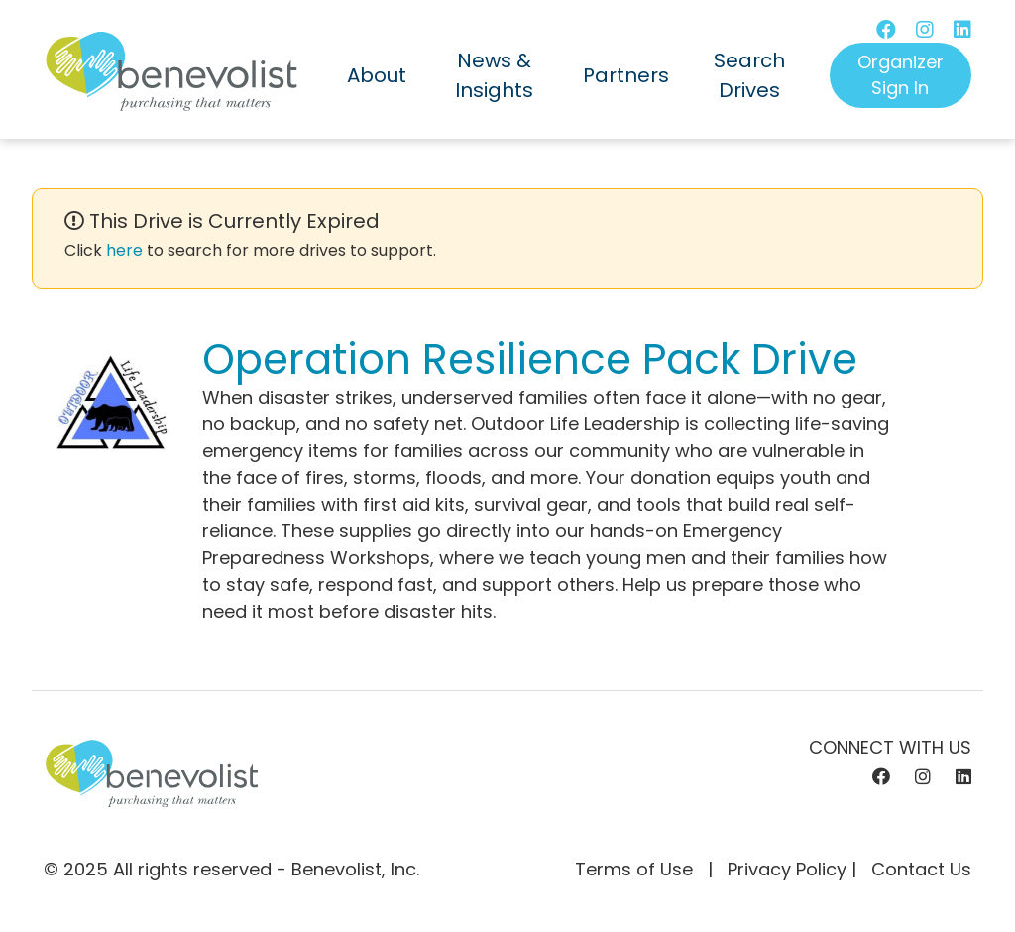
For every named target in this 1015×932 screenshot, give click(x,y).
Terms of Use (634, 869)
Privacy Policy (787, 869)
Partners (626, 75)
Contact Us (921, 869)
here (124, 250)
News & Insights (494, 75)
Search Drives (749, 75)
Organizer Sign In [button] (900, 75)
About (376, 75)
